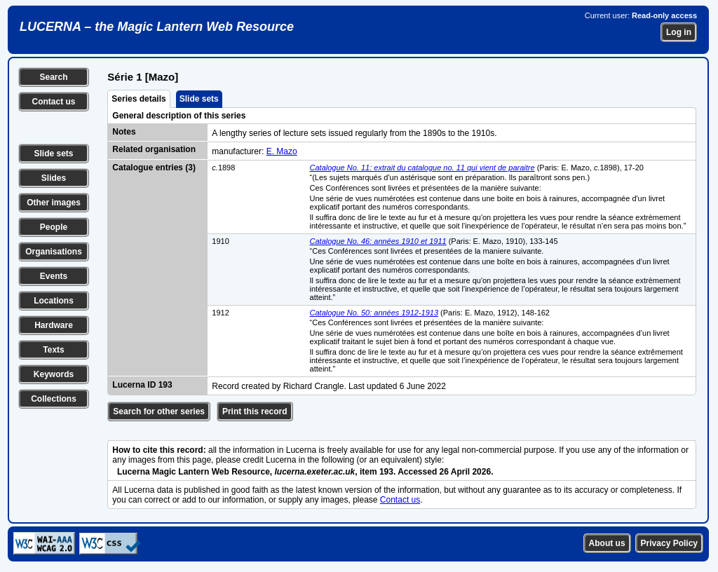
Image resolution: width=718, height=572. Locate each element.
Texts (53, 350)
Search (53, 77)
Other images (54, 202)
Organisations (53, 252)
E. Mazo (281, 151)
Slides (53, 178)
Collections (53, 399)
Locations (54, 301)
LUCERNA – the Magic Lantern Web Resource (157, 27)
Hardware (53, 325)
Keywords (54, 374)
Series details (138, 99)
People (53, 227)
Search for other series (159, 411)
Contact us (53, 102)
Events (53, 276)
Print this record (254, 411)
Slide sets (53, 153)
